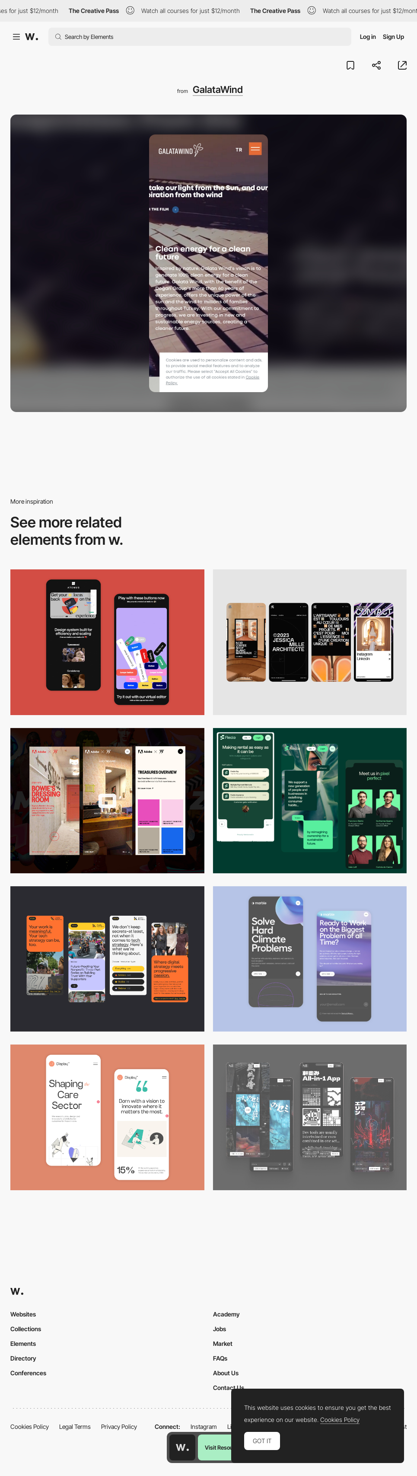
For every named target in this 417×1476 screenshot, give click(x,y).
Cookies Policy (29, 1426)
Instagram (204, 1426)
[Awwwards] (31, 36)
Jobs (219, 1328)
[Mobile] (310, 642)
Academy (226, 1314)
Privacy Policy (119, 1426)
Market (222, 1343)
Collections (25, 1328)
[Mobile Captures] (107, 642)
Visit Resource (223, 1447)
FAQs (220, 1358)
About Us (226, 1373)
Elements (23, 1343)
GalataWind (218, 89)
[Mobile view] (107, 800)
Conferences (28, 1373)
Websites (23, 1314)
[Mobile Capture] (310, 959)
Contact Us (228, 1387)
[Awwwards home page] (182, 1447)
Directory (23, 1358)
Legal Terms (75, 1426)
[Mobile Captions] (310, 800)
